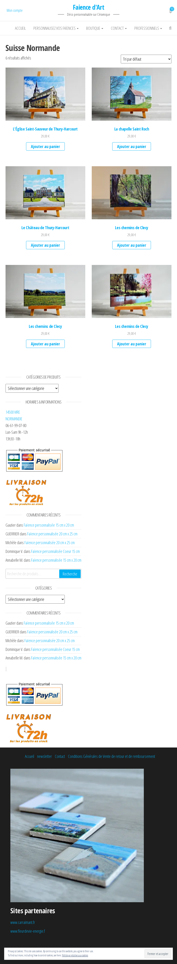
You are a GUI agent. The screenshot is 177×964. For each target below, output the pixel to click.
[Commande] (146, 59)
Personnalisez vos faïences (56, 28)
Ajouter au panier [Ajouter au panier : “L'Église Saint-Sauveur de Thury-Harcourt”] (45, 146)
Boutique (94, 28)
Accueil (20, 28)
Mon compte (15, 10)
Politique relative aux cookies (75, 955)
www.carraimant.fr (22, 922)
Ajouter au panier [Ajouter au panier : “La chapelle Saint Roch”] (131, 146)
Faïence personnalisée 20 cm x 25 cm (52, 534)
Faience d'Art (88, 7)
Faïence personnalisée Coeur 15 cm (55, 551)
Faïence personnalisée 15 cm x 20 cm (49, 525)
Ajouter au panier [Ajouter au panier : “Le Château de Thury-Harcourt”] (45, 245)
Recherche (70, 574)
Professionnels (148, 28)
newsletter (44, 756)
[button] (45, 94)
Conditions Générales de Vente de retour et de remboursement (111, 756)
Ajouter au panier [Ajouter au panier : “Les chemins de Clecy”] (131, 245)
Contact (119, 28)
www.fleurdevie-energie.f (27, 931)
